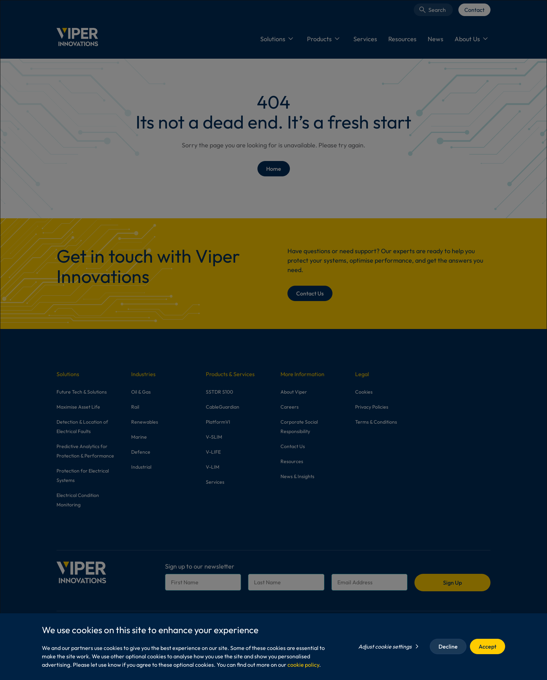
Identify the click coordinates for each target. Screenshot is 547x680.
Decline (448, 646)
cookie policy (303, 664)
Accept (487, 646)
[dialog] (273, 340)
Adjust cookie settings (385, 646)
